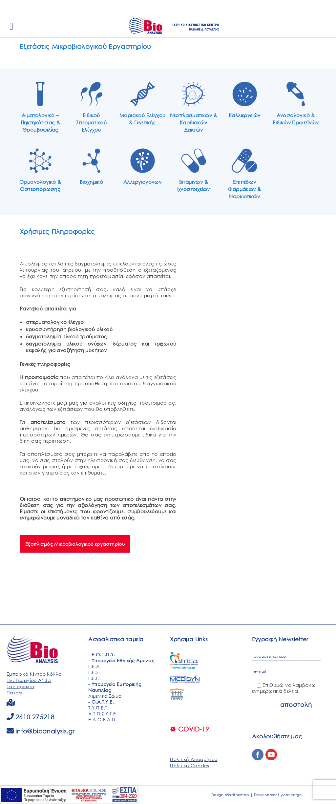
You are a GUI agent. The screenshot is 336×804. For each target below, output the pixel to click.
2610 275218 (34, 717)
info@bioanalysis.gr (45, 731)
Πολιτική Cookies (189, 765)
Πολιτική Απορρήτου (193, 759)
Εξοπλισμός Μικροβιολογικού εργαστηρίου (75, 544)
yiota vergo (291, 794)
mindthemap (237, 794)
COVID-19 (189, 729)
